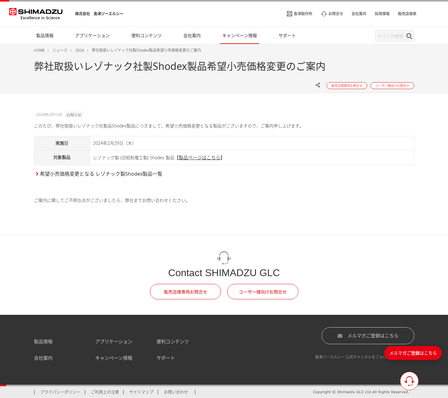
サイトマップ (141, 392)
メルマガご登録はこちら (368, 335)
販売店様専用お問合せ (185, 292)
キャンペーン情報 (113, 358)
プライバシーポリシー (60, 392)
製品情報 (43, 341)
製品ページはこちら (199, 157)
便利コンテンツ (172, 341)
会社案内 (43, 358)
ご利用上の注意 (105, 392)
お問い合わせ (176, 392)
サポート (165, 358)
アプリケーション (113, 341)
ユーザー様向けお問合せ (263, 292)
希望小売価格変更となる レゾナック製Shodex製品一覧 (101, 173)
